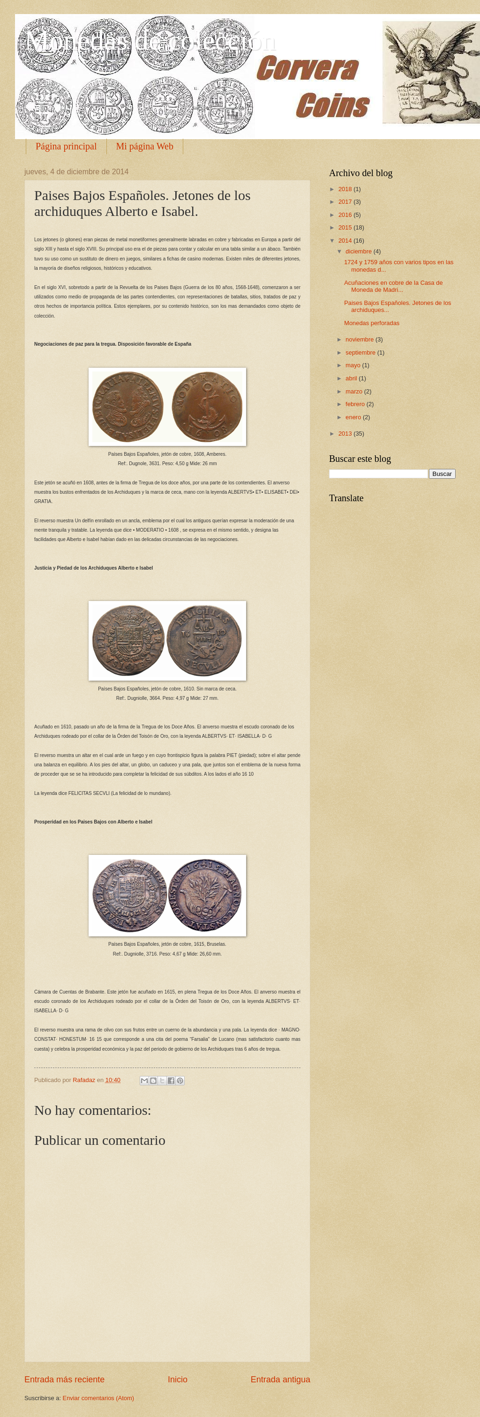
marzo (354, 391)
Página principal (66, 146)
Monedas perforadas (371, 322)
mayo (353, 365)
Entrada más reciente (64, 1379)
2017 (345, 201)
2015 (345, 227)
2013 (345, 433)
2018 (345, 189)
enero (354, 417)
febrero (355, 404)
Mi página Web (144, 146)
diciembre (359, 251)
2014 (345, 240)
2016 (345, 214)
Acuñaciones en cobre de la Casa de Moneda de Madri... (393, 286)
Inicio (178, 1379)
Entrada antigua (280, 1379)
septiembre (361, 352)
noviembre (360, 339)
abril (352, 378)
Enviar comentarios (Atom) (98, 1398)
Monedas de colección (150, 40)
